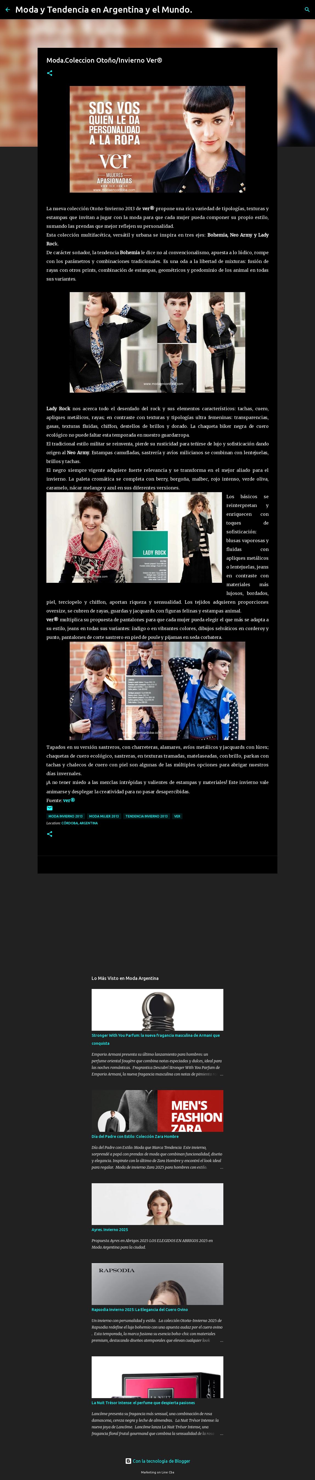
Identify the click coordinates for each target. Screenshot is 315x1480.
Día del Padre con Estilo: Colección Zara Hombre (135, 1136)
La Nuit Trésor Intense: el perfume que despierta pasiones (143, 1403)
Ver (177, 816)
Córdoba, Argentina (79, 823)
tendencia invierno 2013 (146, 816)
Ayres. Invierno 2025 (110, 1229)
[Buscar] (200, 9)
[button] (49, 73)
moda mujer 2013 (104, 816)
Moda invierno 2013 (66, 816)
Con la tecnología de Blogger (157, 1461)
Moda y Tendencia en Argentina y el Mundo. (103, 9)
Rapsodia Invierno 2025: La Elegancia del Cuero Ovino (140, 1309)
